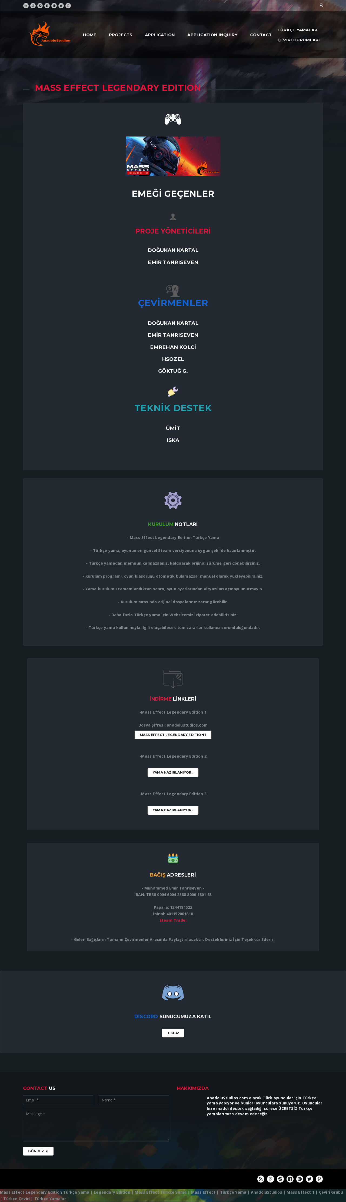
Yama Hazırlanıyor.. (173, 772)
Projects (120, 34)
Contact (261, 34)
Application (160, 34)
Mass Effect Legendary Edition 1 (173, 735)
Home (90, 34)
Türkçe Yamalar (297, 29)
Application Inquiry (212, 34)
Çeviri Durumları (298, 39)
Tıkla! (173, 1033)
